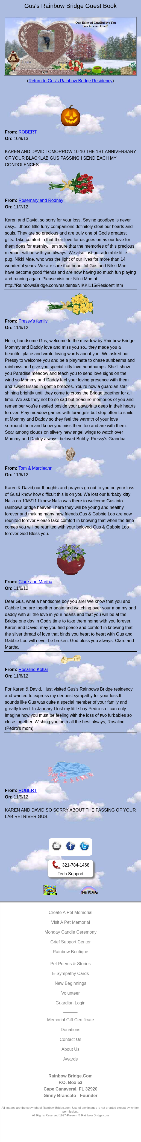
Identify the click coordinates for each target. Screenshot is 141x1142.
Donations (70, 1029)
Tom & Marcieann (35, 468)
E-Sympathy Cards (70, 973)
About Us (70, 1049)
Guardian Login (70, 1003)
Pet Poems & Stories (70, 963)
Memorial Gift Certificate (70, 1020)
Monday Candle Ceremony (70, 932)
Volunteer (70, 993)
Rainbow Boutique (70, 951)
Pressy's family (33, 321)
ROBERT (28, 132)
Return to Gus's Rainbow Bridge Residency (70, 80)
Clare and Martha (35, 581)
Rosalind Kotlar (33, 669)
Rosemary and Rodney (41, 200)
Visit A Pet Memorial (70, 922)
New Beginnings (70, 983)
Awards (70, 1059)
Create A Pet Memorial (70, 912)
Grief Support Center (70, 942)
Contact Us (70, 1039)
